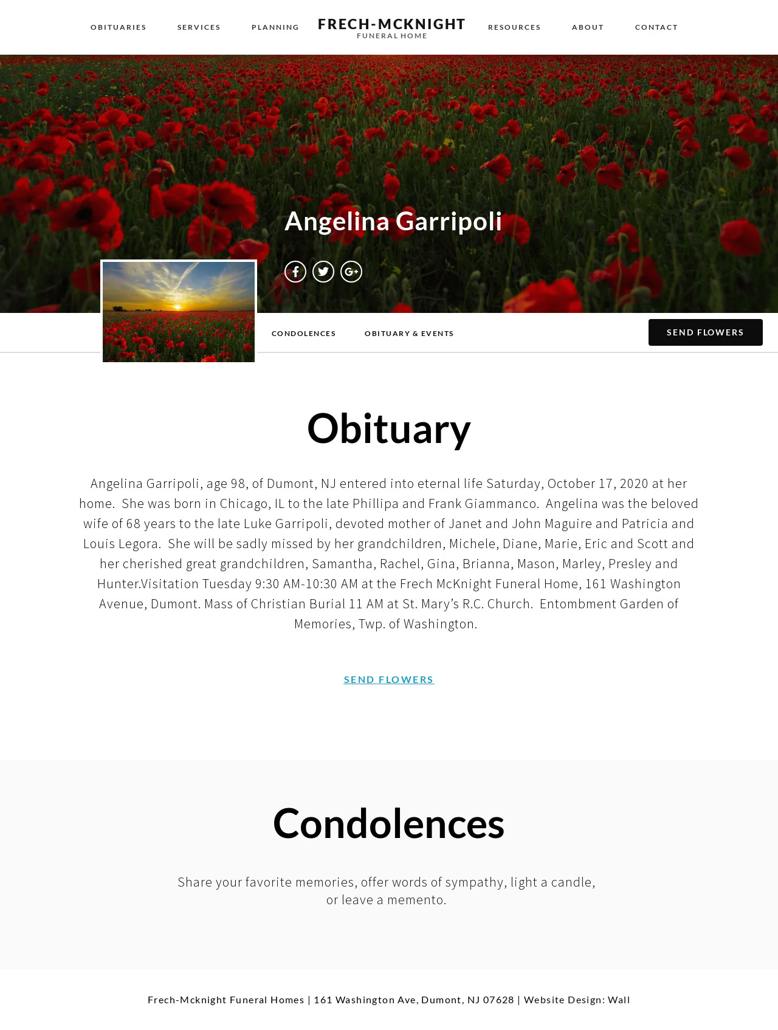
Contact (656, 27)
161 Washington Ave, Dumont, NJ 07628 (414, 999)
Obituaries (118, 27)
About (588, 27)
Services (199, 27)
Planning (276, 27)
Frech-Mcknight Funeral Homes (226, 999)
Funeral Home (392, 35)
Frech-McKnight (392, 23)
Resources (514, 27)
